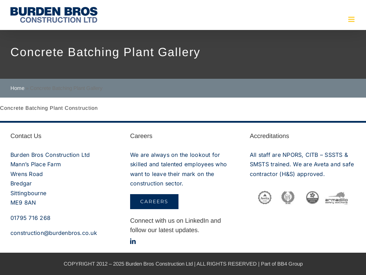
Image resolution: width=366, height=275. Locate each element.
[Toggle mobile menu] (352, 19)
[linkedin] (133, 241)
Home (17, 88)
